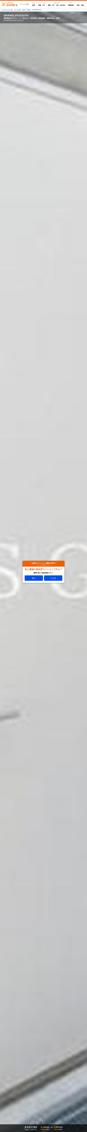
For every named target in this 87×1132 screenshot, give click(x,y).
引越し (83, 5)
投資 (78, 5)
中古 (44, 5)
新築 (40, 5)
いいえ (53, 578)
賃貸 (33, 5)
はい (34, 578)
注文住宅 (62, 5)
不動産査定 (71, 5)
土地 (57, 5)
